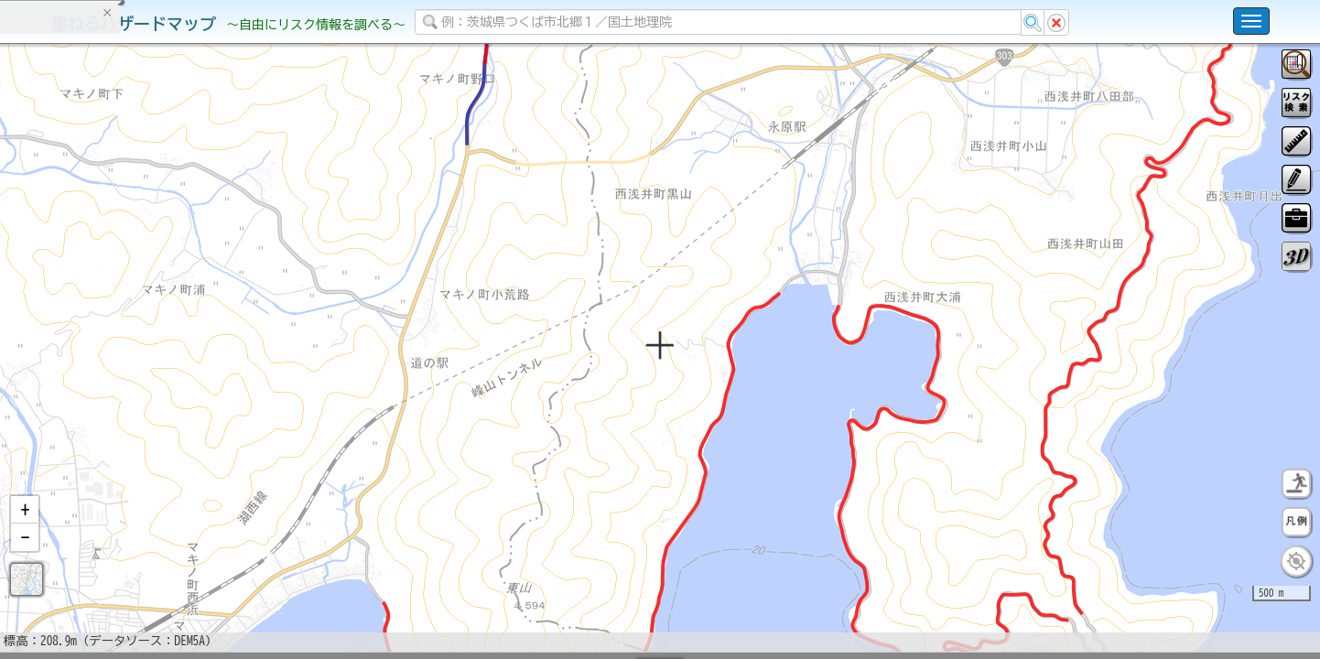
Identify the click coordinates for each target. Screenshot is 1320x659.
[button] (24, 557)
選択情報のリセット (193, 360)
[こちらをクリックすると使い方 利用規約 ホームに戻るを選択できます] (1251, 21)
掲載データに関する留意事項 (100, 311)
